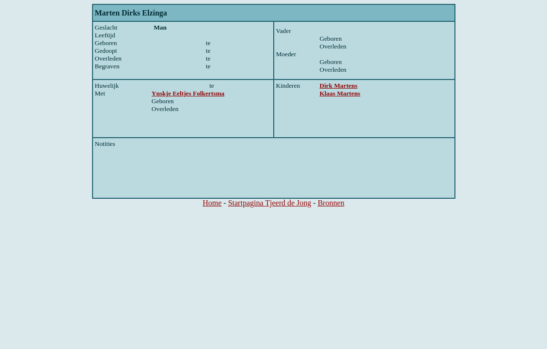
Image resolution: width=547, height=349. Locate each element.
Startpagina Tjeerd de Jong (270, 203)
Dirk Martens (339, 85)
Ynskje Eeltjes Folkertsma (188, 93)
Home (212, 203)
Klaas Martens (340, 93)
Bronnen (331, 203)
